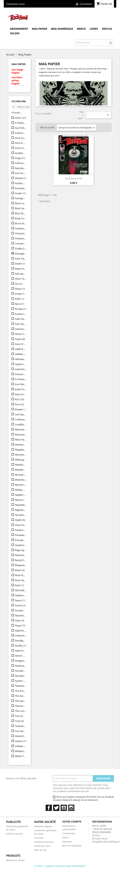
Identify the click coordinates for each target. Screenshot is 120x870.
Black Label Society (20, 203)
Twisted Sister (20, 726)
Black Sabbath (20, 208)
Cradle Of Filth (20, 248)
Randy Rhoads (20, 560)
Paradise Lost (20, 535)
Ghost (20, 333)
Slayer (20, 625)
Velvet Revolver (20, 736)
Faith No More (20, 318)
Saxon (20, 600)
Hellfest (20, 354)
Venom (20, 741)
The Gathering (20, 700)
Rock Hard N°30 (73, 178)
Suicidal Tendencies (20, 670)
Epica (19, 303)
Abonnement (19, 28)
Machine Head (20, 429)
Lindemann (20, 419)
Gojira (20, 339)
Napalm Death (20, 494)
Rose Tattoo (20, 580)
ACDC (20, 117)
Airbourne (20, 132)
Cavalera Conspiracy (20, 228)
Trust (19, 721)
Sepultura (20, 615)
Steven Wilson (20, 655)
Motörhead (20, 479)
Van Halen (20, 731)
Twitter (56, 808)
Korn (19, 404)
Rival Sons (20, 575)
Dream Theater (20, 293)
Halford (20, 349)
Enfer (19, 298)
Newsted (20, 504)
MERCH (81, 28)
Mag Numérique (62, 28)
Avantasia (20, 188)
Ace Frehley (20, 127)
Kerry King (20, 394)
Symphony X (20, 675)
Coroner (20, 243)
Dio (18, 283)
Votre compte (71, 821)
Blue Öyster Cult (20, 213)
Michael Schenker (20, 474)
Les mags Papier (17, 71)
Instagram (71, 808)
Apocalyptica (20, 168)
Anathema (20, 153)
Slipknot (20, 630)
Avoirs (65, 837)
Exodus (20, 313)
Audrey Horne (20, 183)
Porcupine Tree (20, 540)
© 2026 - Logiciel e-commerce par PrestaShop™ (60, 865)
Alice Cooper (20, 137)
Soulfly (20, 645)
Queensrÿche (20, 545)
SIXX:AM (20, 590)
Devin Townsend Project (20, 278)
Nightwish (20, 509)
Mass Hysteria (20, 439)
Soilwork (20, 635)
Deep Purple (20, 268)
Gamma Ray (20, 328)
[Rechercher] (94, 42)
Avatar (20, 193)
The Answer (20, 690)
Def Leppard (20, 273)
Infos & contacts (14, 833)
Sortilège (20, 640)
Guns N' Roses (20, 344)
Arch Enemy (20, 173)
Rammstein (20, 555)
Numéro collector (20, 514)
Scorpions (20, 610)
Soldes (15, 33)
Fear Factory (20, 323)
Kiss (19, 399)
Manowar (20, 434)
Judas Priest (20, 389)
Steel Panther (20, 650)
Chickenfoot (20, 233)
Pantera (20, 530)
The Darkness (20, 695)
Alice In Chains (20, 143)
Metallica (20, 464)
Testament (20, 685)
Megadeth (20, 449)
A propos (39, 837)
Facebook (49, 808)
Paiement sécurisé (43, 841)
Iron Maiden (20, 384)
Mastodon (20, 444)
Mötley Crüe (20, 489)
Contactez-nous (15, 4)
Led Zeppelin (20, 414)
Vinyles (107, 28)
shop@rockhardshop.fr (106, 841)
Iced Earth (20, 369)
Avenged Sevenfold (20, 198)
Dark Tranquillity (20, 258)
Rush (19, 585)
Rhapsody (20, 565)
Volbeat (20, 746)
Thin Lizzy (20, 710)
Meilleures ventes (15, 860)
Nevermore (20, 499)
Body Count (20, 218)
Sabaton (20, 595)
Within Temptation (20, 756)
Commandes (68, 833)
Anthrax (20, 163)
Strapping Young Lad (20, 660)
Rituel (20, 570)
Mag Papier (39, 28)
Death (20, 263)
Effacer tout (20, 106)
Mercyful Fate (20, 454)
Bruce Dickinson (20, 223)
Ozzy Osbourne (20, 524)
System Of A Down (20, 680)
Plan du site (40, 849)
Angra (20, 158)
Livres (94, 28)
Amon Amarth (20, 148)
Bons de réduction (72, 845)
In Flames (20, 379)
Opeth (20, 519)
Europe (20, 308)
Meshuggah (20, 459)
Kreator (20, 409)
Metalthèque (20, 469)
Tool (19, 715)
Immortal (20, 374)
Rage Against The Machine (20, 550)
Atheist (20, 178)
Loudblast (20, 424)
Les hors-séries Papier (17, 80)
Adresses (67, 841)
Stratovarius (20, 665)
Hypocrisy (20, 364)
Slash (19, 620)
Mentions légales (43, 826)
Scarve (20, 605)
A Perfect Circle (20, 122)
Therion (20, 705)
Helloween (20, 359)
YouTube (64, 808)
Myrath (20, 484)
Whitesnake (20, 751)
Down (20, 288)
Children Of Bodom (20, 238)
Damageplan (20, 253)
